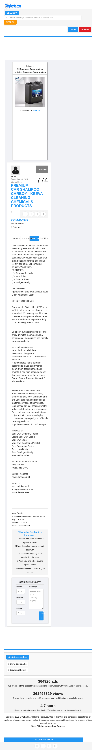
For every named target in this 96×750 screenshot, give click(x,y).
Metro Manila (18, 223)
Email (19, 608)
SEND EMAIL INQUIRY (30, 582)
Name (19, 587)
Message (33, 587)
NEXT (44, 238)
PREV (16, 238)
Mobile (19, 597)
